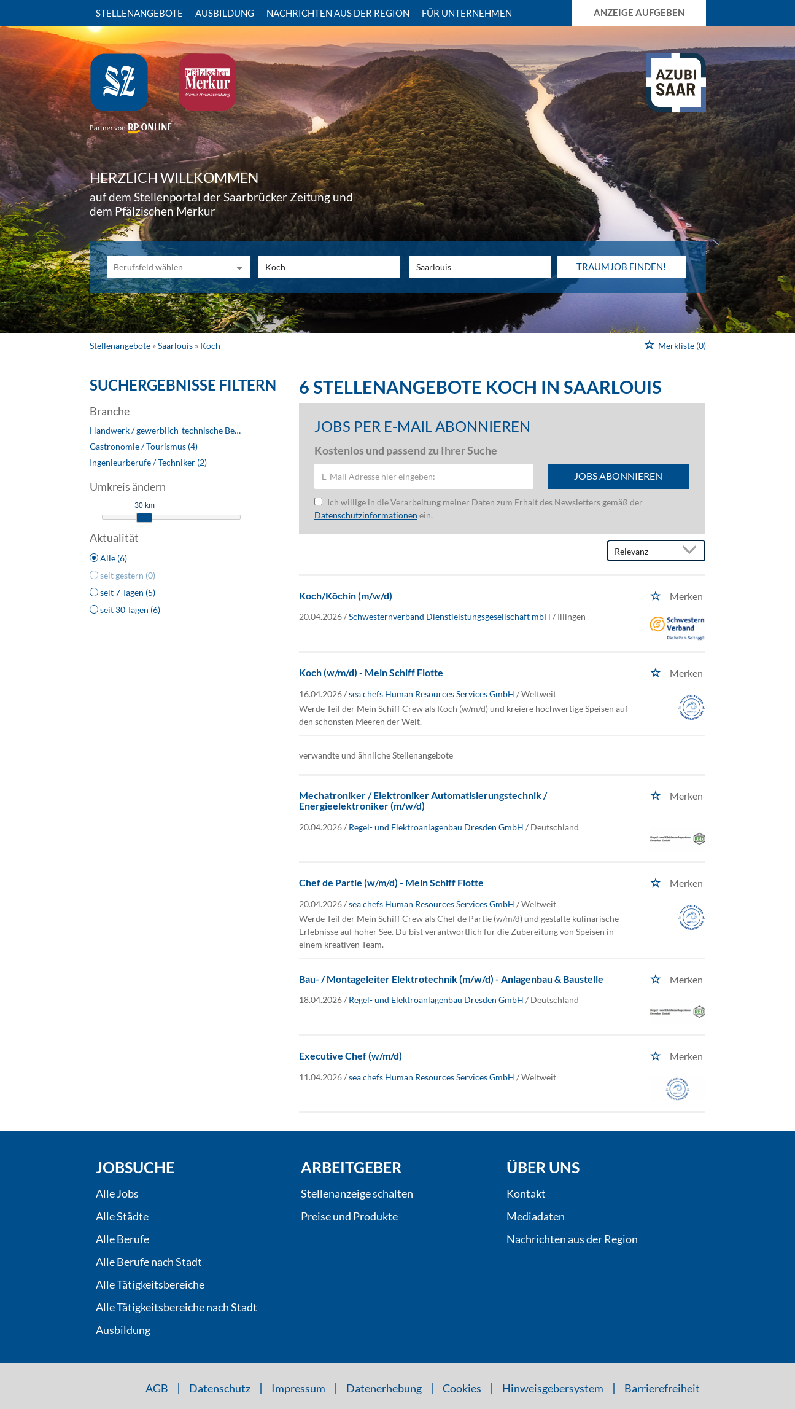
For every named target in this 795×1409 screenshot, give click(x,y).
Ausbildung (224, 12)
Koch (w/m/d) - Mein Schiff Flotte (371, 672)
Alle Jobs (117, 1193)
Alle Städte (122, 1216)
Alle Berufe (122, 1239)
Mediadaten (535, 1216)
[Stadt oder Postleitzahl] (480, 267)
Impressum (298, 1388)
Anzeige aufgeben (639, 12)
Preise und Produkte (349, 1216)
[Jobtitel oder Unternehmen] (329, 267)
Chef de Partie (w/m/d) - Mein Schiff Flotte (391, 882)
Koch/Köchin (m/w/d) (345, 595)
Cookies (462, 1388)
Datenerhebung (384, 1388)
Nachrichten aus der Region (337, 12)
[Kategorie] (166, 267)
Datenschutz (219, 1388)
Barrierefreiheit (662, 1388)
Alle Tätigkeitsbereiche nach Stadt (176, 1307)
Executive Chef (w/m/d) (350, 1055)
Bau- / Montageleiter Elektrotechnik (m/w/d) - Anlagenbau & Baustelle (451, 979)
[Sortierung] (644, 551)
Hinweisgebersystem (552, 1388)
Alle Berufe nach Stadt (149, 1261)
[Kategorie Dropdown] (237, 267)
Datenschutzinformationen (365, 515)
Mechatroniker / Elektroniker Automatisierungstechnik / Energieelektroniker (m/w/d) (423, 800)
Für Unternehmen (467, 12)
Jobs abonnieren (618, 476)
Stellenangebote (139, 12)
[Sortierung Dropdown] (692, 551)
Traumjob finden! (621, 266)
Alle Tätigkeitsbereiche (150, 1284)
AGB (156, 1388)
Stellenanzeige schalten (357, 1193)
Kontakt (526, 1193)
